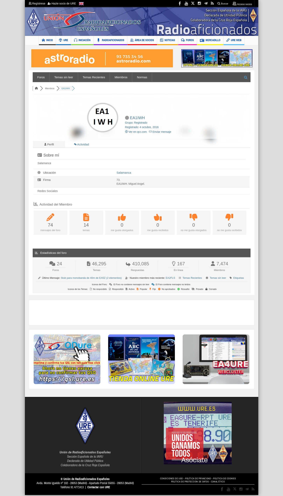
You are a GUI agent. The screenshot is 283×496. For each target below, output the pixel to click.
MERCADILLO (210, 40)
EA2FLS (170, 278)
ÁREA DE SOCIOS (142, 40)
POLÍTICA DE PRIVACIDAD (198, 479)
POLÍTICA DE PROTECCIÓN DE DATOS (189, 482)
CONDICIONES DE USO (168, 479)
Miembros (121, 77)
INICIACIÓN (82, 40)
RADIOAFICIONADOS (110, 40)
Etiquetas (238, 278)
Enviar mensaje (160, 131)
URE (63, 40)
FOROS (187, 40)
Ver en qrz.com (136, 131)
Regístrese (38, 3)
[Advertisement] (141, 313)
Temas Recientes (94, 77)
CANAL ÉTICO (220, 482)
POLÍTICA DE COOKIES (227, 479)
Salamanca (124, 173)
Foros (41, 77)
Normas (142, 77)
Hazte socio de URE (62, 3)
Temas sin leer (63, 77)
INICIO (47, 40)
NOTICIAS (167, 40)
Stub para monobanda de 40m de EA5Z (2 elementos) (91, 278)
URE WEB (233, 40)
